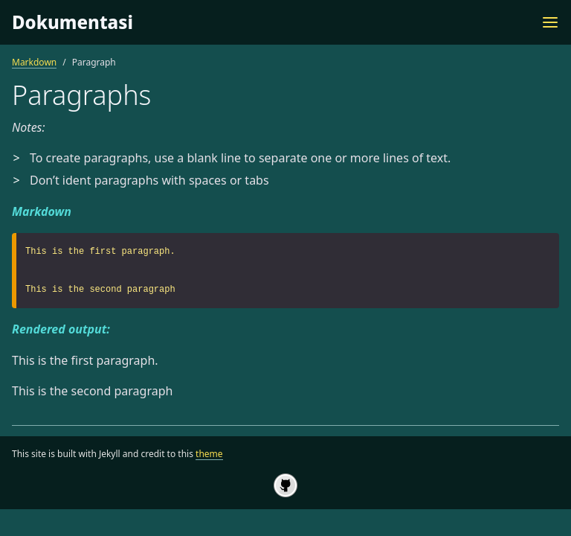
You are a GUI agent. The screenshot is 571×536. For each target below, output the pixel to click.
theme (209, 453)
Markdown (34, 62)
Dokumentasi (72, 22)
